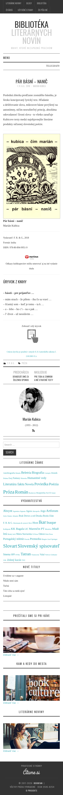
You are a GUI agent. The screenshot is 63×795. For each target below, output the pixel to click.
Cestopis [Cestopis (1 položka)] (48, 473)
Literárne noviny (13, 3)
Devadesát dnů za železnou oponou (21, 378)
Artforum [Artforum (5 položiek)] (52, 511)
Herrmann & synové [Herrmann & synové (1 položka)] (20, 523)
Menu (6, 58)
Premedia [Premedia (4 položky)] (35, 538)
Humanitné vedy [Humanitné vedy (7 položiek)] (36, 478)
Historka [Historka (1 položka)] (24, 478)
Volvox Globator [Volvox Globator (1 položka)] (51, 555)
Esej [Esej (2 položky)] (10, 478)
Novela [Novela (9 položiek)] (29, 484)
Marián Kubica (39, 86)
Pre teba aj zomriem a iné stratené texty (43, 378)
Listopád (7, 596)
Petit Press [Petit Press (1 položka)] (49, 534)
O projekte (31, 790)
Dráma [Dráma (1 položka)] (5, 478)
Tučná (6, 586)
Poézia (24, 363)
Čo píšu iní (42, 10)
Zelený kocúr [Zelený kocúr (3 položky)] (14, 560)
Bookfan (38, 783)
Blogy (29, 3)
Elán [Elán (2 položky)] (51, 516)
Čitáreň (9, 10)
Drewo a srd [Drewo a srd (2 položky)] (29, 516)
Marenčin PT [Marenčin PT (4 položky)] (37, 528)
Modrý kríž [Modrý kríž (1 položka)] (12, 534)
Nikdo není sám (10, 581)
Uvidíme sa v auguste (13, 575)
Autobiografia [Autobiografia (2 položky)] (9, 473)
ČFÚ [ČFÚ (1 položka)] (23, 560)
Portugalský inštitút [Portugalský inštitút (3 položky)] (13, 538)
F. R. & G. (21, 86)
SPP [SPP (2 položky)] (13, 554)
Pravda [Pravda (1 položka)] (26, 539)
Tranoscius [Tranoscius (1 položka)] (35, 555)
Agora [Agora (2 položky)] (29, 511)
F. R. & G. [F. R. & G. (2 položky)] (8, 523)
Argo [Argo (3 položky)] (43, 511)
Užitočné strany (25, 10)
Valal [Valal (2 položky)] (42, 554)
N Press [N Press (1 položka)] (35, 534)
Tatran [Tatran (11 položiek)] (26, 554)
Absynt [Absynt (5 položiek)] (7, 511)
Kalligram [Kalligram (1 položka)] (6, 529)
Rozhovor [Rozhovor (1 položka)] (32, 493)
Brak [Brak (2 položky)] (21, 516)
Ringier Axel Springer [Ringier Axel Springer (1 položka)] (49, 539)
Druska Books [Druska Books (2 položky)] (42, 516)
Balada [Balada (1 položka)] (18, 473)
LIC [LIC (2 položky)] (26, 529)
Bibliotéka (41, 3)
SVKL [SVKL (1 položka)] (17, 555)
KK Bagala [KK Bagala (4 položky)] (17, 528)
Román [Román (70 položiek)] (21, 492)
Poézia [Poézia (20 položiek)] (53, 484)
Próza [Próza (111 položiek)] (8, 492)
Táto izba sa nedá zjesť (14, 591)
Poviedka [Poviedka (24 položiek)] (41, 484)
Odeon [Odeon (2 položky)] (42, 534)
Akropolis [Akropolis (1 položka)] (36, 511)
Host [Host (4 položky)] (35, 522)
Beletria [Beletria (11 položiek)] (26, 472)
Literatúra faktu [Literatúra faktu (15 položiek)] (14, 484)
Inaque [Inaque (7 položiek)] (51, 522)
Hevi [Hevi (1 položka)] (30, 523)
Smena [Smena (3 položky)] (6, 554)
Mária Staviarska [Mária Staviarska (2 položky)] (24, 534)
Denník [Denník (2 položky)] (54, 473)
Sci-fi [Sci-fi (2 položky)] (48, 493)
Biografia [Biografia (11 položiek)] (38, 472)
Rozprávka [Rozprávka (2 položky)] (41, 493)
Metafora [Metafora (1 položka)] (48, 529)
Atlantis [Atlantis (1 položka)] (15, 516)
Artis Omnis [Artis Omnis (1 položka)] (7, 516)
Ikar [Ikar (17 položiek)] (42, 522)
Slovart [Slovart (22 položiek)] (10, 546)
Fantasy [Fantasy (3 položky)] (16, 478)
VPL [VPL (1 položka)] (5, 560)
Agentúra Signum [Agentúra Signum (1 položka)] (19, 511)
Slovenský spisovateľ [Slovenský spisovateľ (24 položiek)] (39, 546)
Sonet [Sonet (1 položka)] (53, 493)
